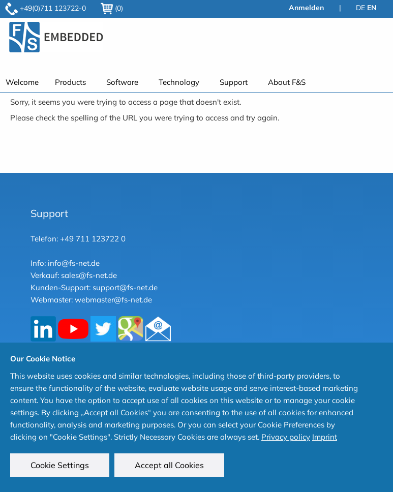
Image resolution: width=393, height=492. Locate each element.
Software (122, 82)
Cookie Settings (60, 465)
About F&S (287, 82)
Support (234, 82)
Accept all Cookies (169, 465)
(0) (112, 8)
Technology (179, 82)
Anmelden (306, 7)
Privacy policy (285, 437)
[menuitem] (72, 82)
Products (70, 82)
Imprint (324, 437)
